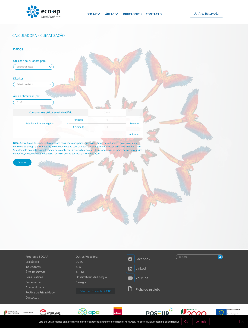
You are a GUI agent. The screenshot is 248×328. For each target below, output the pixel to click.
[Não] (242, 321)
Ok (186, 321)
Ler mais (201, 321)
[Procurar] (220, 257)
